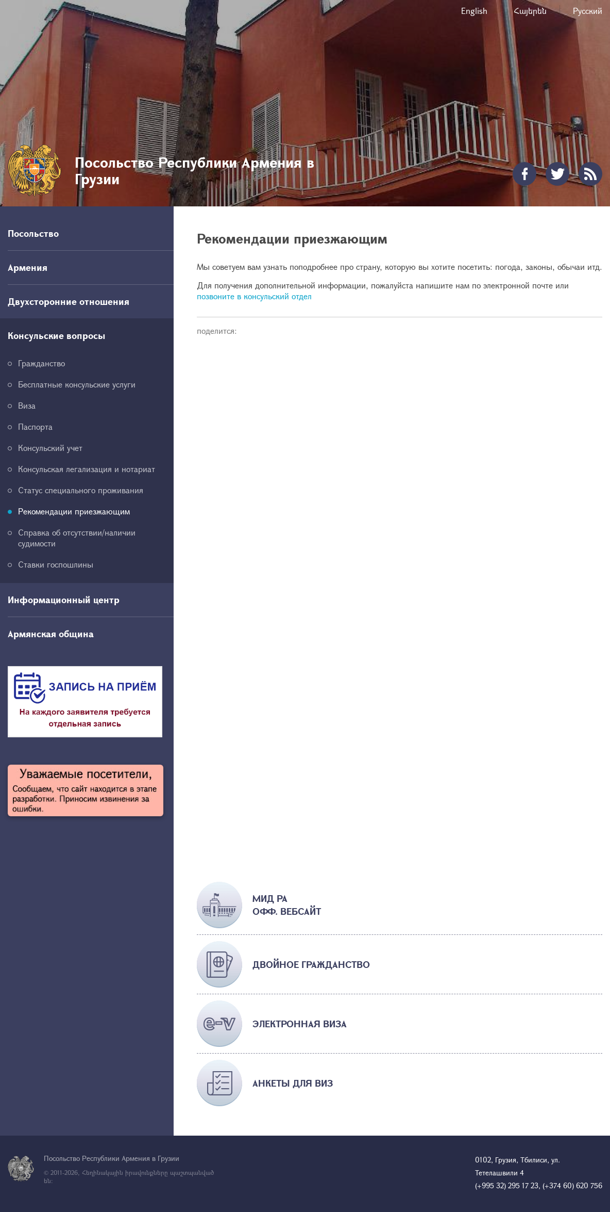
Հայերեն (530, 10)
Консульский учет (50, 447)
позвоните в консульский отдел (254, 295)
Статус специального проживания (80, 489)
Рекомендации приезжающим (74, 511)
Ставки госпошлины (55, 564)
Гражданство (41, 363)
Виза (27, 405)
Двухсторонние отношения (68, 301)
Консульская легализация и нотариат (86, 468)
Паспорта (35, 426)
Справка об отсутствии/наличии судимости (76, 537)
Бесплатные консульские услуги (76, 384)
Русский (587, 10)
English (474, 10)
